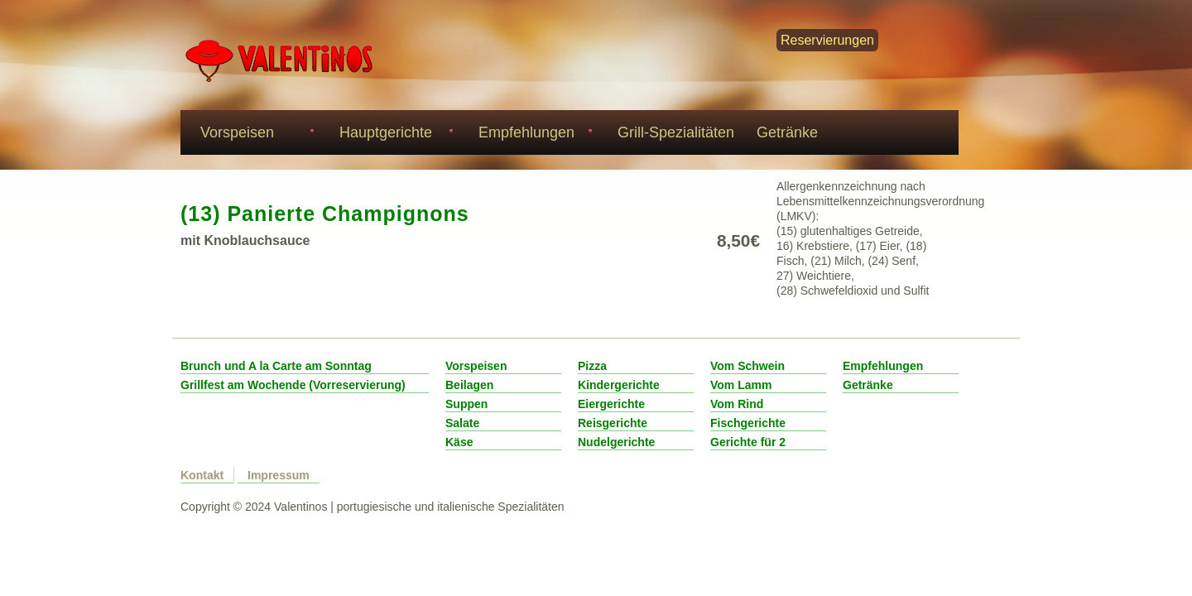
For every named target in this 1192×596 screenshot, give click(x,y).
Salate (462, 423)
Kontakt (201, 475)
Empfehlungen (533, 134)
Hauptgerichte (393, 134)
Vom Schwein (747, 365)
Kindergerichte (619, 385)
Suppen (466, 404)
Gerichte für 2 (748, 442)
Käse (459, 442)
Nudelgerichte (616, 442)
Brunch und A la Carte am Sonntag (276, 365)
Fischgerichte (748, 423)
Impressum (279, 475)
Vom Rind (736, 404)
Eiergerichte (611, 404)
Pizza (592, 365)
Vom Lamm (740, 385)
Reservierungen (827, 40)
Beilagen (469, 385)
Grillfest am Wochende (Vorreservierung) (293, 385)
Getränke (787, 132)
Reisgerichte (612, 423)
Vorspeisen (254, 134)
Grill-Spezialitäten (676, 132)
